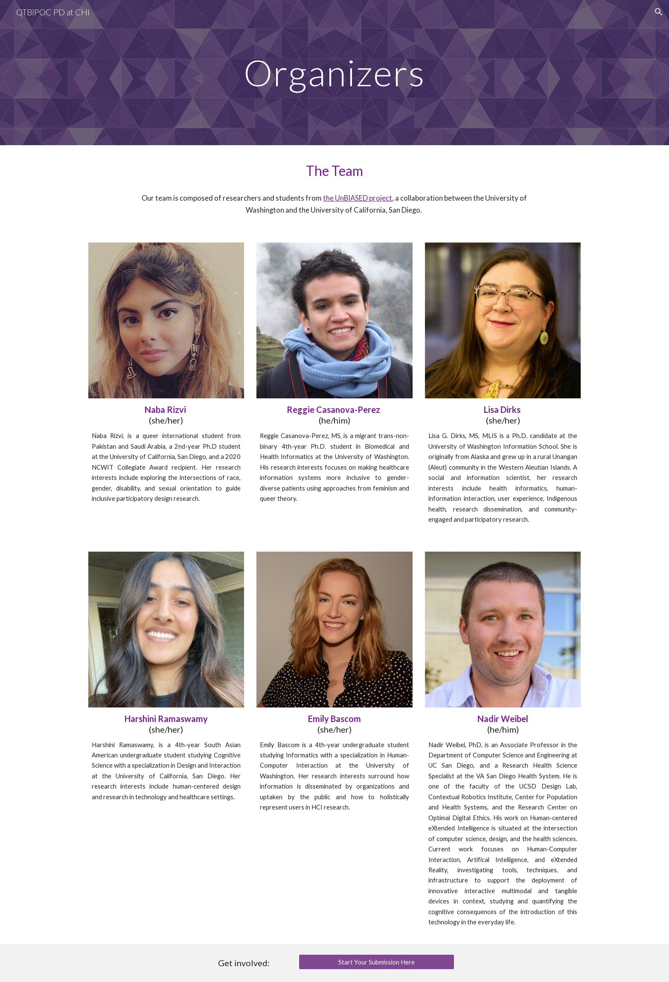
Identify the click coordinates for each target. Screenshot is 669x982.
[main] (334, 72)
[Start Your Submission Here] (376, 962)
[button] (659, 12)
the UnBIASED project (357, 198)
